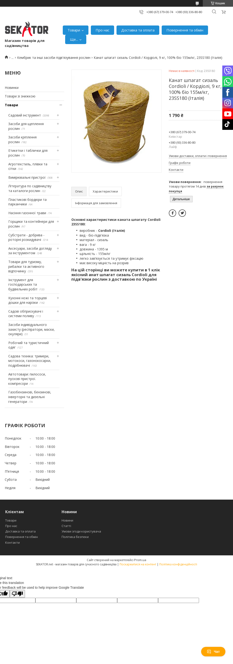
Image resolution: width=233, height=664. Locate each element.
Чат (213, 651)
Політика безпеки (75, 537)
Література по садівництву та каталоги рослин (29, 188)
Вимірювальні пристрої (27, 177)
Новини (67, 520)
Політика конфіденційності (178, 564)
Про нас (102, 30)
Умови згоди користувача (81, 531)
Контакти (12, 542)
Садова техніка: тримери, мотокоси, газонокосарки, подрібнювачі (29, 361)
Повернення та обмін (184, 30)
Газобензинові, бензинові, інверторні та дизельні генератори (29, 397)
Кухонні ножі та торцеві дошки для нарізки (27, 300)
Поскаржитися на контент (138, 564)
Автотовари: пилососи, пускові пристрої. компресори (27, 379)
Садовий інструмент (24, 115)
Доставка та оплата (138, 30)
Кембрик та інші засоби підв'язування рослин (53, 57)
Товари (74, 30)
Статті (66, 526)
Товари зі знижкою (20, 96)
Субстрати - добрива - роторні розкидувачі (26, 237)
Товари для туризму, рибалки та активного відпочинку (26, 266)
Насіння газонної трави (27, 213)
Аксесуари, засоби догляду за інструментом (30, 250)
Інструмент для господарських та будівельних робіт (23, 284)
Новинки (12, 87)
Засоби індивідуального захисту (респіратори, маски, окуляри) (31, 329)
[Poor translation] (17, 594)
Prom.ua (140, 560)
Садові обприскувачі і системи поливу (25, 313)
